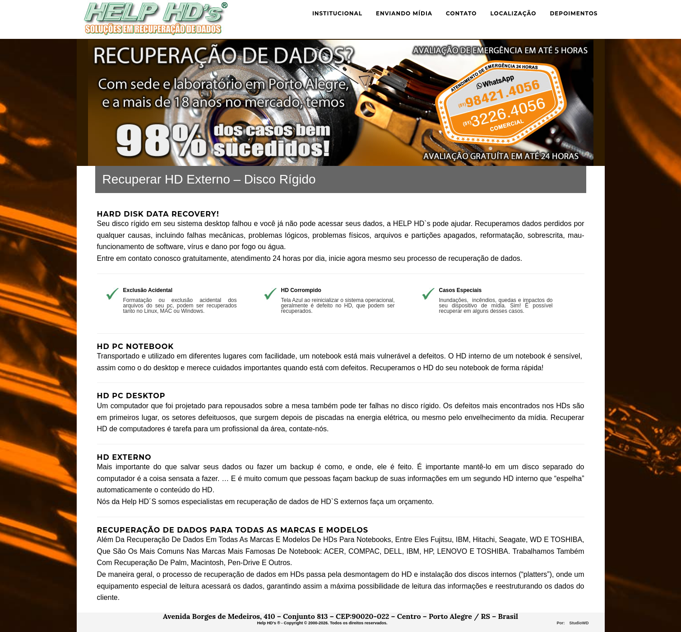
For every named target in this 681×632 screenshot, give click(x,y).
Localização (513, 13)
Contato (461, 13)
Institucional (337, 13)
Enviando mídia (404, 13)
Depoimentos (574, 13)
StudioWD (579, 623)
